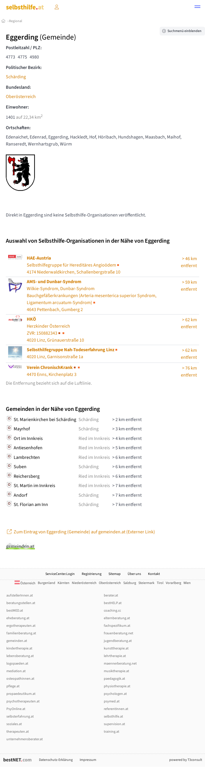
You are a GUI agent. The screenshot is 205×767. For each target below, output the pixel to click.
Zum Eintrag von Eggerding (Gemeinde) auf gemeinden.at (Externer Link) (80, 532)
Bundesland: (18, 87)
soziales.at (14, 724)
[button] (197, 7)
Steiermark (146, 582)
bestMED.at (14, 610)
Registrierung (91, 573)
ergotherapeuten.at (20, 625)
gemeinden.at (16, 640)
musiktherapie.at (116, 671)
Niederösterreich (84, 582)
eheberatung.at (17, 618)
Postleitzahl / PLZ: (24, 48)
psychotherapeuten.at (23, 701)
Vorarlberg (173, 582)
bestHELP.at (113, 603)
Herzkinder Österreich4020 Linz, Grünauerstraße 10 (55, 329)
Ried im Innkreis (94, 438)
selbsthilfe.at (113, 716)
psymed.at (112, 701)
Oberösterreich (21, 96)
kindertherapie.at (19, 648)
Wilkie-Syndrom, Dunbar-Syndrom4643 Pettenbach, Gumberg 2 (91, 295)
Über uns (134, 573)
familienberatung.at (21, 633)
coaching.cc (112, 610)
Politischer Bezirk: (24, 67)
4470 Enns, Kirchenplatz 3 (54, 371)
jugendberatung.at (118, 640)
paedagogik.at (114, 678)
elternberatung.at (117, 618)
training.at (111, 731)
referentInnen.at (116, 708)
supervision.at (114, 724)
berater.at (111, 595)
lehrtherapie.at (115, 656)
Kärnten (63, 582)
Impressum (88, 759)
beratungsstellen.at (20, 603)
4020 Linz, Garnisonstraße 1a (72, 353)
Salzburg (129, 582)
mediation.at (16, 671)
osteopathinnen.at (20, 678)
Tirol (160, 582)
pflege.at (12, 686)
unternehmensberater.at (24, 739)
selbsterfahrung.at (20, 716)
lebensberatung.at (20, 656)
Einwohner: (17, 107)
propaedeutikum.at (20, 693)
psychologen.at (115, 693)
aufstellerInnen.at (19, 595)
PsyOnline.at (15, 708)
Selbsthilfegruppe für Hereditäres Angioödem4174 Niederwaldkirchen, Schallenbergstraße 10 (73, 265)
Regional (15, 21)
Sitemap (114, 573)
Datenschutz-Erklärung (56, 759)
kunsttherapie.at (116, 648)
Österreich (25, 583)
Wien (187, 582)
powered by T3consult (185, 759)
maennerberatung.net (120, 663)
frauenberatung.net (118, 633)
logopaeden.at (17, 663)
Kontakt (154, 573)
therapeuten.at (17, 731)
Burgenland (46, 582)
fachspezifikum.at (117, 625)
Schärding (16, 77)
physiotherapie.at (117, 686)
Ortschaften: (18, 128)
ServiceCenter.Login (60, 573)
